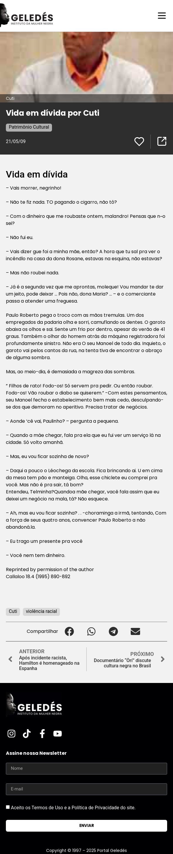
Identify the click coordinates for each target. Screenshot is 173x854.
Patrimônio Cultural (29, 127)
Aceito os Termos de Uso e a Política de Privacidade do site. (73, 807)
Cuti (13, 611)
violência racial (41, 611)
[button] (69, 631)
